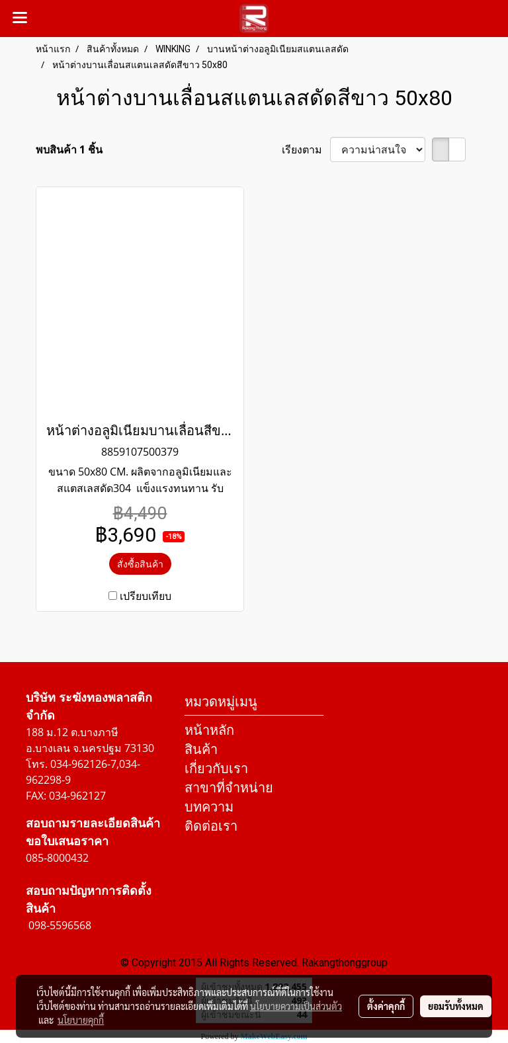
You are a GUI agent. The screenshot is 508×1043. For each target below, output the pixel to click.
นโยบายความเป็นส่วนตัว (296, 1006)
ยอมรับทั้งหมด (456, 1006)
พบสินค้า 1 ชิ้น (69, 149)
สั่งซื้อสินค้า (140, 564)
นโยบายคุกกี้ (81, 1020)
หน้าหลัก (209, 730)
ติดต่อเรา (211, 826)
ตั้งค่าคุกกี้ (386, 1006)
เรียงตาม (306, 149)
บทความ (209, 806)
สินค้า (201, 749)
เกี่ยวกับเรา (216, 768)
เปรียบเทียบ (145, 596)
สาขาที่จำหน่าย (229, 787)
